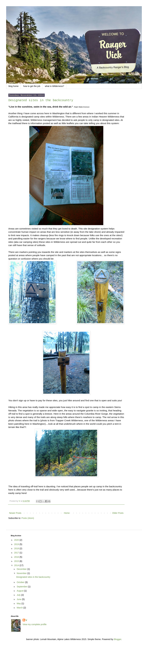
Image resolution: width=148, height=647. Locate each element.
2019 (17, 544)
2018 (17, 548)
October (21, 582)
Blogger (117, 639)
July (19, 595)
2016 (17, 557)
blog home (13, 86)
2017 (17, 552)
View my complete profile (35, 624)
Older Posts (117, 513)
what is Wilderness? (54, 86)
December (22, 569)
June (19, 599)
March (20, 607)
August (20, 591)
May (19, 603)
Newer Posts (15, 513)
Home (67, 513)
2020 (17, 540)
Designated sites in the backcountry (40, 100)
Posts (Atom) (28, 518)
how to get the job (31, 86)
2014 (17, 565)
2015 (17, 561)
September (22, 586)
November (22, 573)
